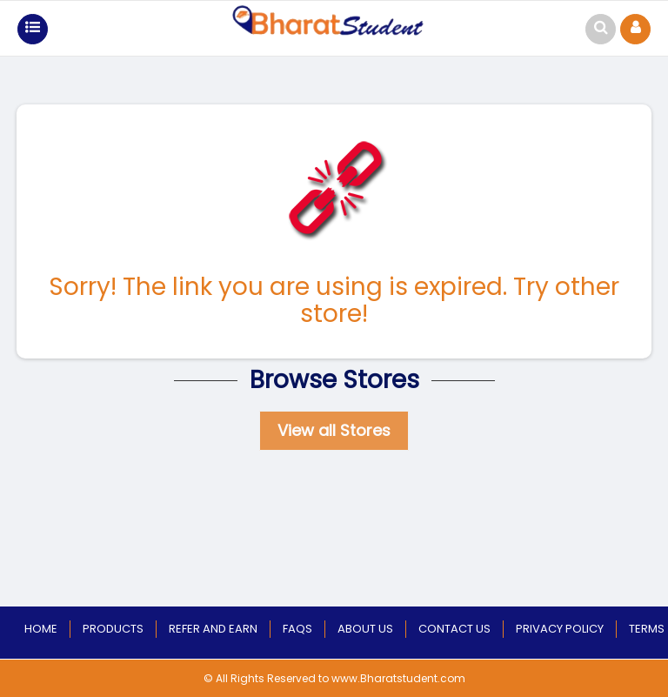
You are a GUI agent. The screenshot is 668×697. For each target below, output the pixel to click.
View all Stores (334, 430)
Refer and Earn (213, 628)
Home (40, 628)
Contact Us (454, 628)
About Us (365, 628)
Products (113, 628)
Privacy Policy (560, 628)
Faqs (297, 628)
